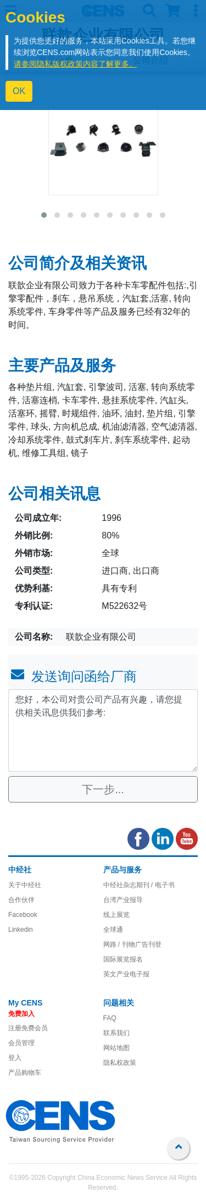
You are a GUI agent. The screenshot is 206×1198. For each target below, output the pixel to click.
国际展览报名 (123, 959)
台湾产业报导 (123, 900)
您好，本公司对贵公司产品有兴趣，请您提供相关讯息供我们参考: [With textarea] (103, 730)
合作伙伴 (21, 900)
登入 (14, 1058)
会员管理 (21, 1043)
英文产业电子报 (126, 974)
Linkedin (20, 929)
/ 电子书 (162, 885)
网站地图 (116, 1048)
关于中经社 (24, 885)
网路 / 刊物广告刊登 (132, 944)
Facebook (22, 915)
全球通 (113, 929)
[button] (44, 215)
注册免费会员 (28, 1028)
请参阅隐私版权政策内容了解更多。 (75, 63)
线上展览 (116, 915)
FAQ (109, 1018)
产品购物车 (24, 1072)
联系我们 (116, 1033)
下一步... (103, 789)
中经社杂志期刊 (126, 885)
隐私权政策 (119, 1063)
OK (19, 91)
